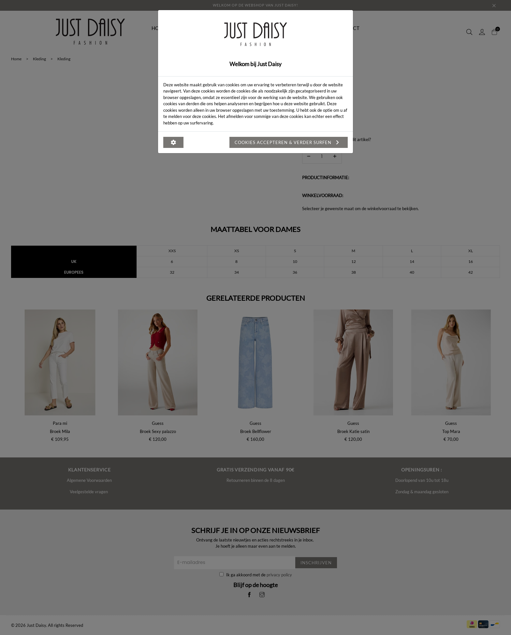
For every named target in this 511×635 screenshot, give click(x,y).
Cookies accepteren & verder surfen (289, 142)
